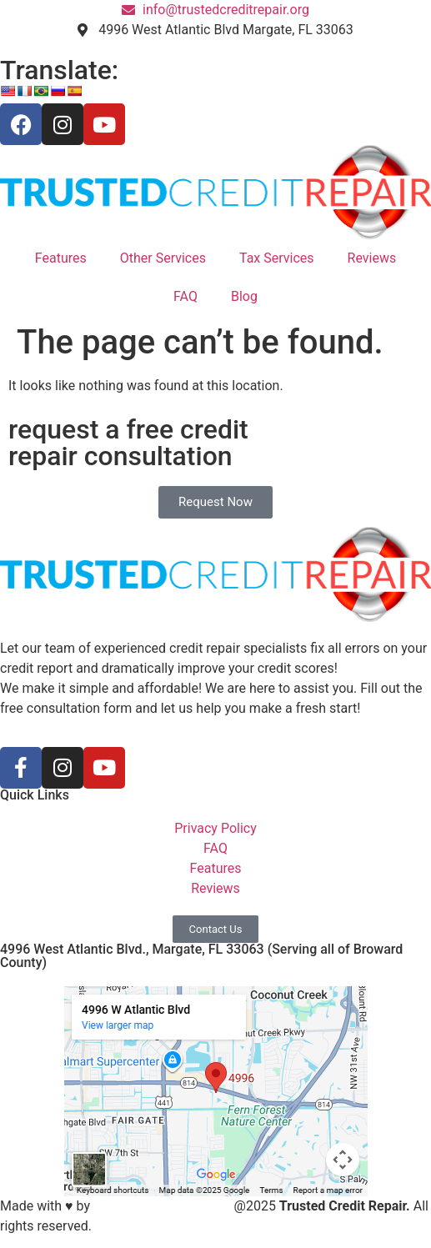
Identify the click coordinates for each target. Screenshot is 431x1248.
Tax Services (276, 258)
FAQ (185, 296)
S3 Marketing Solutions (162, 1206)
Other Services (163, 258)
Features (61, 258)
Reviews (372, 258)
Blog (244, 296)
